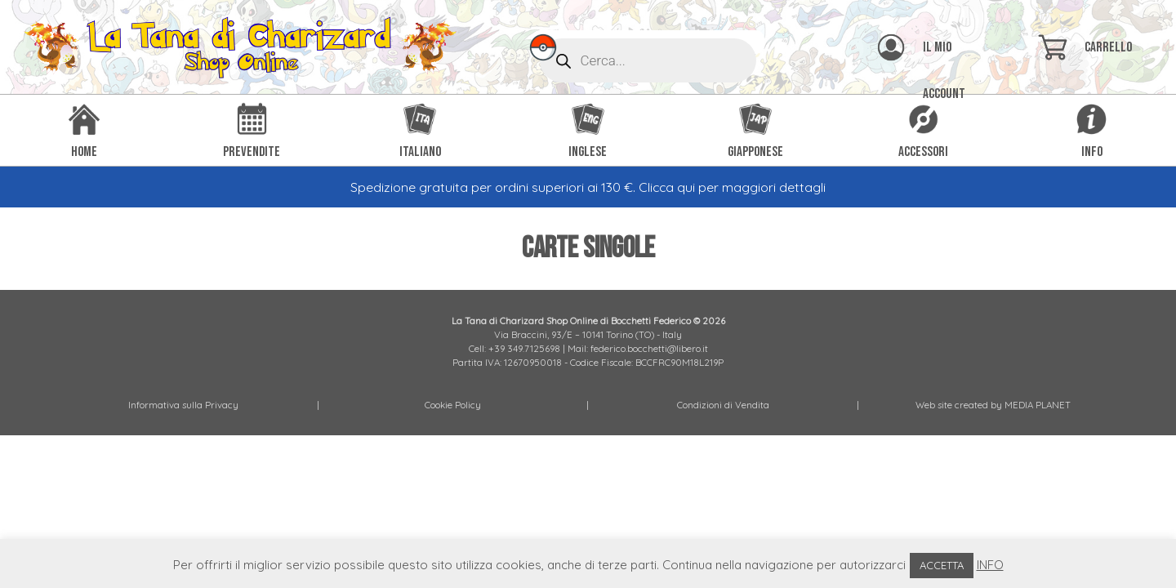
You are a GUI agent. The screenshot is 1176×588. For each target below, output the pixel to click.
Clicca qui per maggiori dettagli (732, 187)
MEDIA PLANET (1037, 405)
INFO (990, 564)
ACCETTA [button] (942, 565)
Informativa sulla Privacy (183, 405)
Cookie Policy (453, 405)
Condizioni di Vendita (723, 405)
